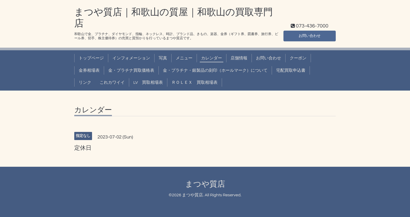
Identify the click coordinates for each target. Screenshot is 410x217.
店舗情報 (239, 58)
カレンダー (211, 58)
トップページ (91, 58)
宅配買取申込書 (290, 70)
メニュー (184, 58)
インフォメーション (131, 58)
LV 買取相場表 (148, 82)
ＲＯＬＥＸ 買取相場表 (195, 82)
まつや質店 (205, 184)
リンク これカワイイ (102, 82)
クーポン (298, 58)
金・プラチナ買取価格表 (131, 70)
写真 (163, 58)
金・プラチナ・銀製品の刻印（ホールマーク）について (215, 70)
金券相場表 (89, 70)
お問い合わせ (309, 35)
